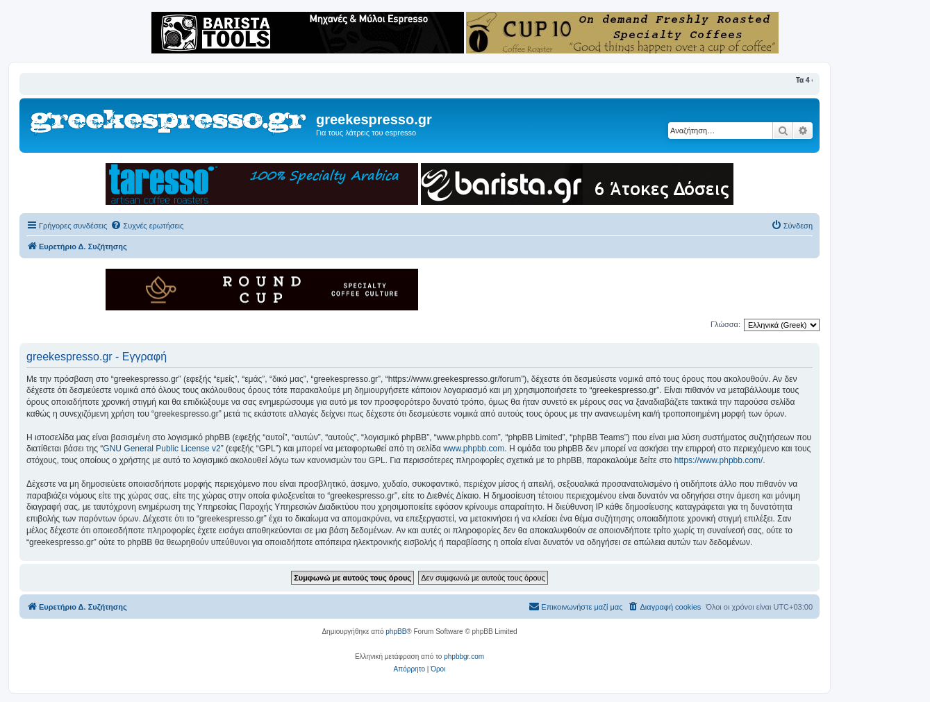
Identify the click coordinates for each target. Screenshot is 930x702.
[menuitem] (146, 225)
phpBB (395, 631)
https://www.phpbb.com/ (718, 460)
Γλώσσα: (725, 324)
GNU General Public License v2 (161, 448)
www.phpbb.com (473, 448)
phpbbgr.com (464, 656)
